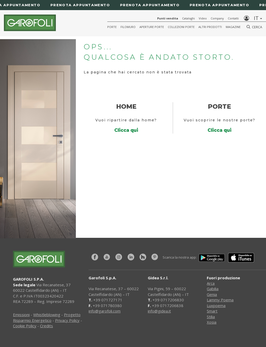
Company (217, 18)
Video (203, 18)
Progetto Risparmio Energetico (47, 317)
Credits (46, 325)
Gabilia (212, 288)
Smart (212, 311)
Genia (212, 294)
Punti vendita (167, 18)
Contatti (233, 18)
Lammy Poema (220, 299)
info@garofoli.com (105, 311)
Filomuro (128, 27)
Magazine (233, 27)
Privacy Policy (67, 320)
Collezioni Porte (181, 27)
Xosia (211, 322)
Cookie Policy (24, 325)
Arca (211, 283)
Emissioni (21, 314)
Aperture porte (151, 27)
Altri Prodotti (210, 27)
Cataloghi (188, 18)
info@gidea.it (159, 311)
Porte (112, 27)
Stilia (211, 316)
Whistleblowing (46, 314)
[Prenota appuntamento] (133, 5)
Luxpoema (216, 305)
